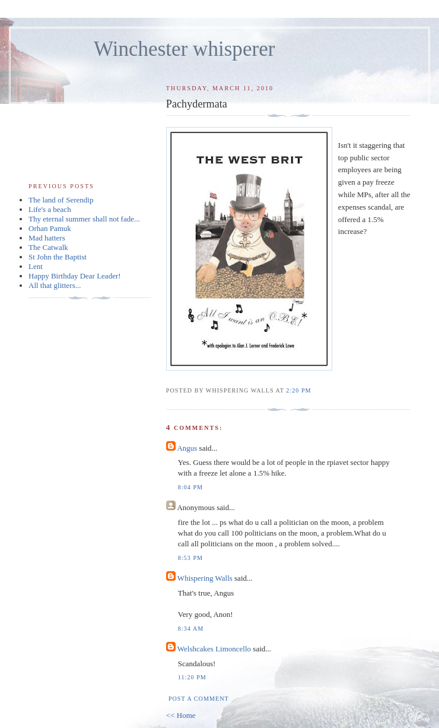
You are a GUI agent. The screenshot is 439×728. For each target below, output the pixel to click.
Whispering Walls (205, 578)
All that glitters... (54, 285)
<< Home (181, 715)
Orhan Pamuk (49, 228)
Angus (187, 448)
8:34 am (190, 628)
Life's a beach (49, 209)
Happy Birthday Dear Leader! (74, 275)
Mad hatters (46, 237)
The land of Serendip (60, 199)
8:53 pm (190, 558)
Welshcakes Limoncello (214, 648)
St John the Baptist (57, 256)
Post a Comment (198, 698)
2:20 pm (298, 390)
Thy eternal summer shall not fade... (84, 218)
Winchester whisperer (184, 49)
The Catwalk (48, 247)
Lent (35, 266)
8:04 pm (190, 487)
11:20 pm (192, 677)
